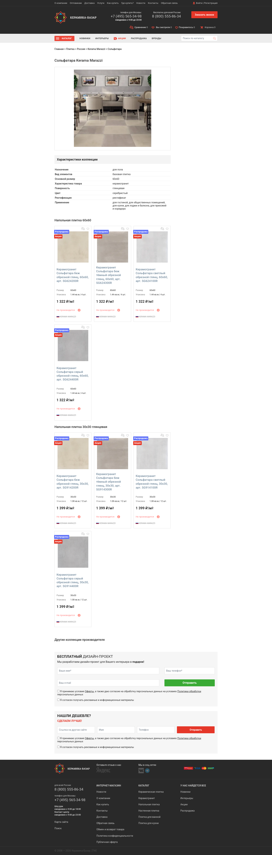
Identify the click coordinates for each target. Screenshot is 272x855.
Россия (81, 49)
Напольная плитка (149, 804)
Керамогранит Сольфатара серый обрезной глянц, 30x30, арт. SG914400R (73, 580)
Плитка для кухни (148, 823)
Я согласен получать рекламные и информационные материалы (97, 700)
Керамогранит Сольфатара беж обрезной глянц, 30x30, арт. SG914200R (73, 481)
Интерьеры (102, 38)
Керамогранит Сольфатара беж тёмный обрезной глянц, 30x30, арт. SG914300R (108, 481)
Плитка (70, 49)
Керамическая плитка (151, 791)
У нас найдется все (193, 785)
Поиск (58, 828)
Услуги (100, 3)
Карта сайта (61, 822)
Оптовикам (76, 3)
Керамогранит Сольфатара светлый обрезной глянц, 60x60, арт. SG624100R (152, 275)
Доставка (89, 3)
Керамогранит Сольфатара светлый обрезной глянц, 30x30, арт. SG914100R (152, 481)
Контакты (153, 3)
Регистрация (211, 3)
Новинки (84, 38)
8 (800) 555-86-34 (166, 16)
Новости (140, 3)
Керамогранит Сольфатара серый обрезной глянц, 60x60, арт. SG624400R (73, 373)
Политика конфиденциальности (114, 835)
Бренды (156, 38)
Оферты (89, 691)
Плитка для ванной (149, 817)
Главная (59, 49)
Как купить (113, 3)
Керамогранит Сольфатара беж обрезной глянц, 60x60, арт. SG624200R (73, 275)
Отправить (189, 682)
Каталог (67, 38)
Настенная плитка (148, 810)
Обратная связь (169, 3)
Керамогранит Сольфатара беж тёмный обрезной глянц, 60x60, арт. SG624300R (108, 275)
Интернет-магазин (108, 785)
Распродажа (139, 38)
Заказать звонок (204, 14)
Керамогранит (146, 798)
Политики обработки (189, 691)
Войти (199, 3)
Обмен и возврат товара (110, 829)
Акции (122, 38)
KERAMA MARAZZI (66, 317)
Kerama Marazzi (96, 49)
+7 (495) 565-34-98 (126, 16)
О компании (60, 3)
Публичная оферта (107, 842)
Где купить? (127, 3)
